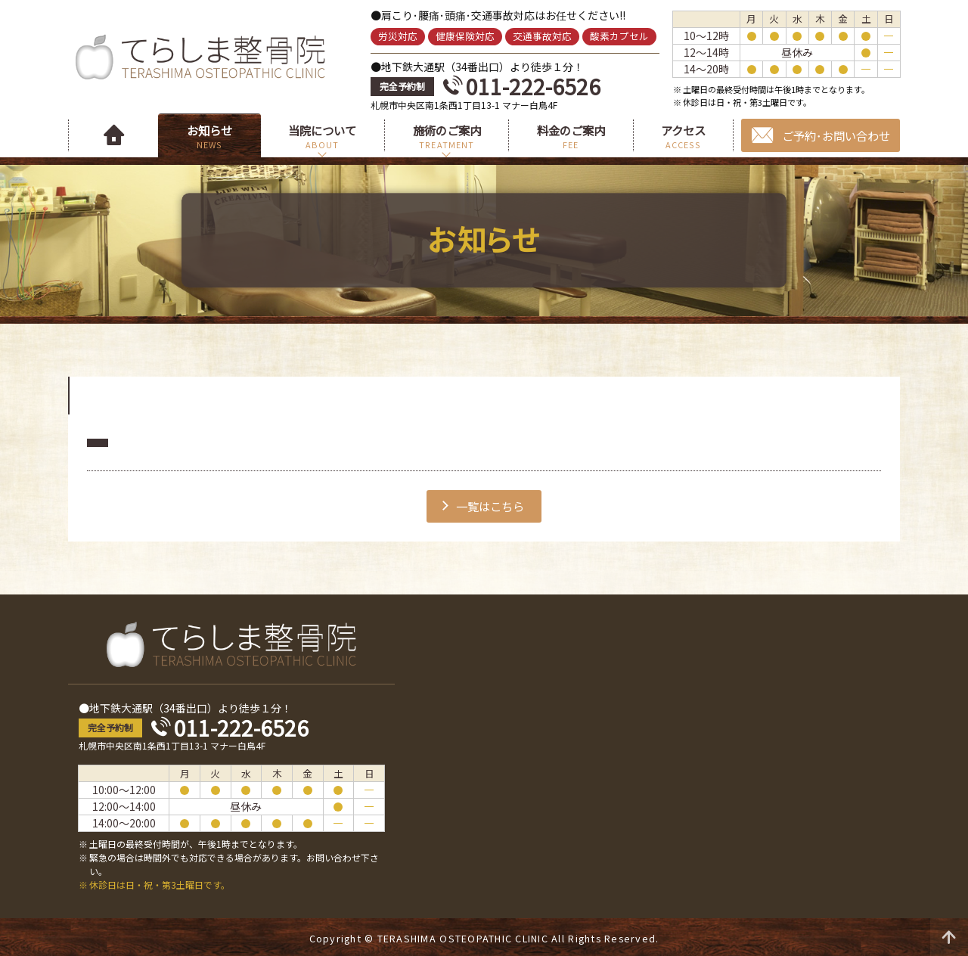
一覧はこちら (490, 506)
